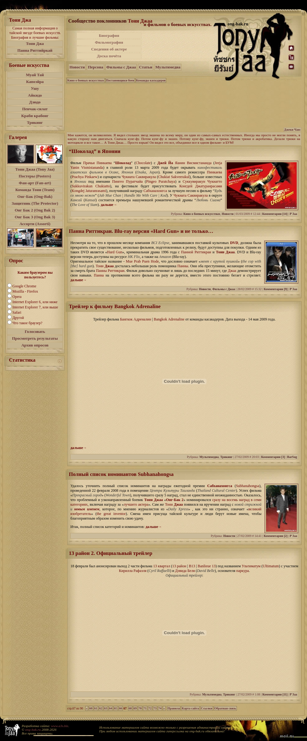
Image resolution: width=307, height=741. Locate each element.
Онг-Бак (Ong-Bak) (34, 196)
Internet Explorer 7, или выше (35, 307)
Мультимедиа (167, 67)
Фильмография (109, 42)
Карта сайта (190, 708)
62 (100, 708)
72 (150, 708)
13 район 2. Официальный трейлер (110, 553)
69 (135, 708)
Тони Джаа (140, 21)
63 (105, 708)
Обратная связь (225, 708)
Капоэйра (35, 81)
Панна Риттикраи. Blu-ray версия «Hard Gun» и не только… (141, 231)
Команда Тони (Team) (34, 189)
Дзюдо (35, 102)
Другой (18, 318)
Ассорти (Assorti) (35, 223)
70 (140, 708)
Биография (109, 35)
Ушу (35, 88)
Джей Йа (165, 163)
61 (95, 708)
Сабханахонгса (219, 486)
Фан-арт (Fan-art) (35, 183)
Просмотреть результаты (35, 338)
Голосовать (35, 331)
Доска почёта (109, 56)
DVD (234, 243)
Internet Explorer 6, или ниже (34, 302)
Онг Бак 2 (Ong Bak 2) (35, 210)
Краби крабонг (35, 115)
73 (155, 708)
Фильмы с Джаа (121, 67)
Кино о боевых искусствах (85, 80)
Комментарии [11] (274, 694)
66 (120, 708)
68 (130, 708)
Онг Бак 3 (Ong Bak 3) (35, 217)
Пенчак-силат (34, 109)
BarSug (292, 457)
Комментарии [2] (275, 536)
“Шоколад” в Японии (94, 151)
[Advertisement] (178, 46)
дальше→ (109, 205)
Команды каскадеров (151, 80)
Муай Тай (35, 74)
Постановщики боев (120, 80)
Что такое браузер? (27, 323)
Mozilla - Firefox (25, 291)
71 (145, 708)
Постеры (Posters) (35, 176)
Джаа (109, 266)
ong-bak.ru (33, 729)
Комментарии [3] (273, 457)
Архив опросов (35, 345)
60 (90, 708)
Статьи (145, 67)
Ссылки (206, 708)
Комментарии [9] (275, 289)
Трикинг (35, 122)
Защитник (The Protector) (35, 203)
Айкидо (35, 95)
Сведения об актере (109, 49)
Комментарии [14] (274, 214)
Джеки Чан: (292, 129)
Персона (95, 67)
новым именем (86, 509)
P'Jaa (293, 214)
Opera (16, 296)
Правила (173, 708)
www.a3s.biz (59, 726)
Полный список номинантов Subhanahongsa (121, 474)
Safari (16, 312)
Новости (77, 67)
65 (115, 708)
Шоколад (123, 163)
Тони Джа (35, 43)
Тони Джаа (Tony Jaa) (35, 169)
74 (160, 708)
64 (110, 708)
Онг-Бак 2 (174, 500)
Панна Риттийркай (34, 50)
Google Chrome (24, 286)
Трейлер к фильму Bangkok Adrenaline (115, 306)
